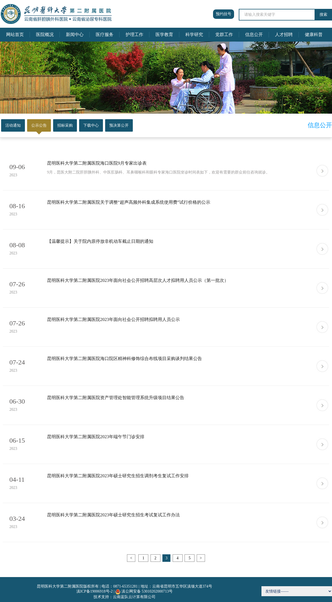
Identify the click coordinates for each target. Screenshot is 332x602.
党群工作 (224, 34)
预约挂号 (223, 14)
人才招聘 (284, 34)
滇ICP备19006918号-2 (94, 591)
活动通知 (13, 125)
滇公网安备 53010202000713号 (147, 591)
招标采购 (65, 125)
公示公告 (39, 125)
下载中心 (91, 125)
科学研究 (194, 34)
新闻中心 (75, 34)
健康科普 (314, 34)
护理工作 (134, 34)
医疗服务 (104, 34)
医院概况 (45, 34)
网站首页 (15, 34)
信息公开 (254, 34)
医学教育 (164, 34)
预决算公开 (119, 125)
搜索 (323, 14)
